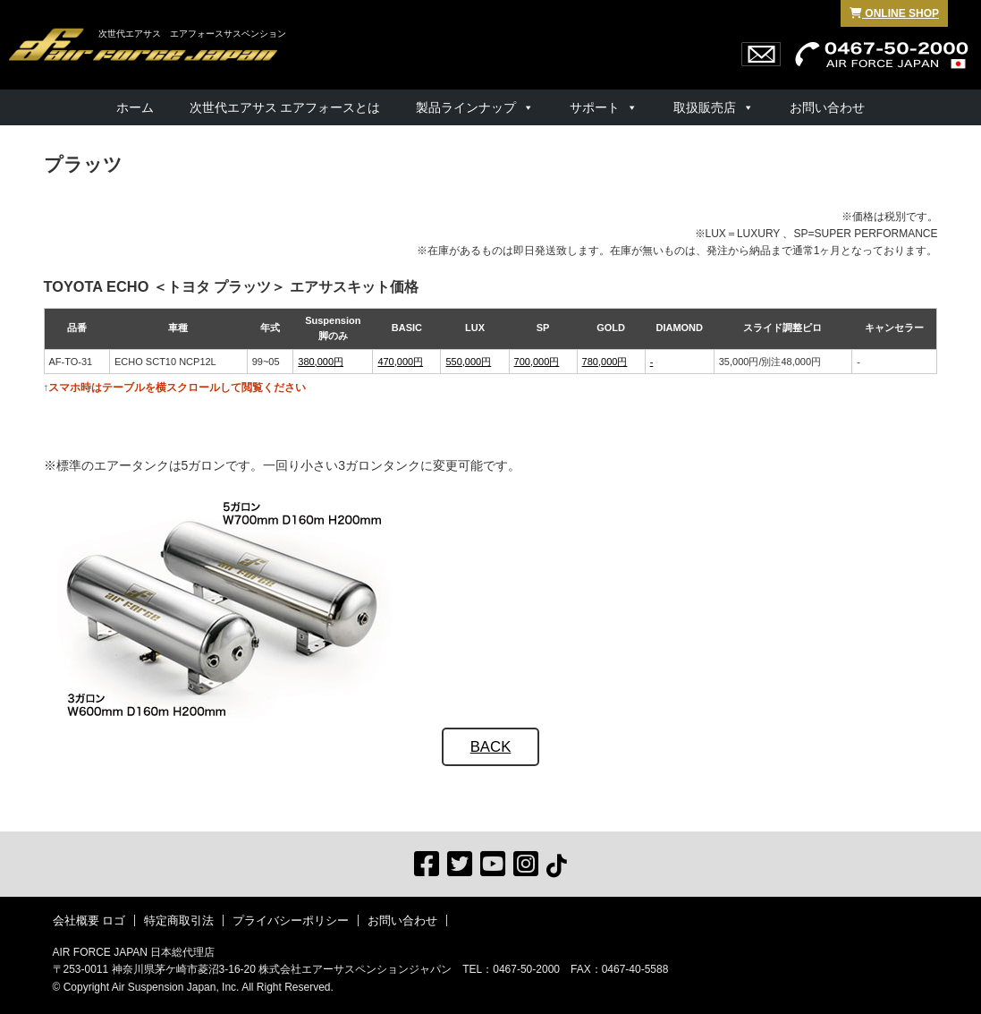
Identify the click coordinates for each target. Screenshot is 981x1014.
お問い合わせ (827, 107)
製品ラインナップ (466, 107)
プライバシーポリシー (291, 920)
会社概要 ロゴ (89, 920)
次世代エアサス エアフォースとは (285, 107)
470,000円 (400, 361)
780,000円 (605, 361)
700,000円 (537, 361)
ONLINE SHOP (894, 13)
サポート (595, 107)
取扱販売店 (704, 107)
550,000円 (468, 361)
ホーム (135, 107)
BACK (491, 746)
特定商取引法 (179, 920)
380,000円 (320, 361)
